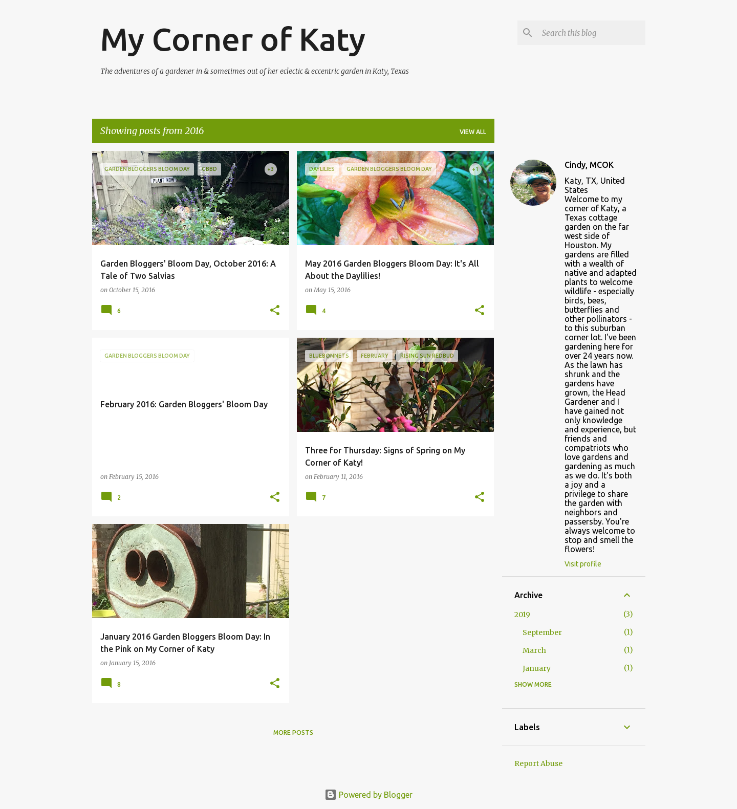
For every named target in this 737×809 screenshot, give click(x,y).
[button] (275, 311)
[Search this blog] (591, 32)
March (534, 650)
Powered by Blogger (368, 794)
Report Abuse (538, 763)
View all (473, 131)
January (537, 668)
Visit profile (583, 564)
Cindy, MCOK (589, 164)
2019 (522, 614)
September (542, 632)
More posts (293, 732)
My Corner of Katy (232, 39)
